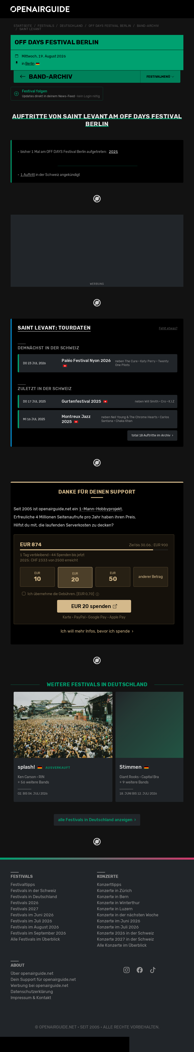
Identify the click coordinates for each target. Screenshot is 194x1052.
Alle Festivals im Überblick (35, 937)
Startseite (23, 26)
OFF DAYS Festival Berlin (110, 26)
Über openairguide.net (32, 971)
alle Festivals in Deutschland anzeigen (95, 818)
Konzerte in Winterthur (118, 901)
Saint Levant (30, 29)
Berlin (29, 63)
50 (113, 576)
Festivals (46, 26)
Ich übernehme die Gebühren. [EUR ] (61, 592)
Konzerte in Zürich (114, 889)
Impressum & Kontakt (31, 996)
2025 (113, 151)
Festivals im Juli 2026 (31, 919)
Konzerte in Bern (113, 895)
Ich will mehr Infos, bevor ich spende (95, 629)
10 (37, 576)
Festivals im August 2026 (35, 925)
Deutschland (71, 26)
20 (75, 576)
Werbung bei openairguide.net (39, 984)
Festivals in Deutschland (34, 895)
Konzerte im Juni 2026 (118, 919)
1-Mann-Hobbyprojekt (100, 508)
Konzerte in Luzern (115, 907)
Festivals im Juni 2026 (32, 913)
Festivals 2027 (24, 907)
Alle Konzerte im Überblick (122, 943)
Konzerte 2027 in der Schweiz (125, 937)
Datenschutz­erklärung (32, 990)
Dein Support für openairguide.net (43, 978)
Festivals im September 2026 (38, 931)
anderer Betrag (150, 576)
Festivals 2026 (24, 901)
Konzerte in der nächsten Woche (127, 913)
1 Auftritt (27, 174)
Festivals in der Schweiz (33, 889)
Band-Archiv (148, 26)
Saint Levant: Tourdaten (54, 328)
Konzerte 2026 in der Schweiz (125, 931)
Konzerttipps (109, 883)
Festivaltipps (23, 883)
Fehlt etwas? (168, 327)
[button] (160, 76)
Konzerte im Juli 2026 (118, 925)
